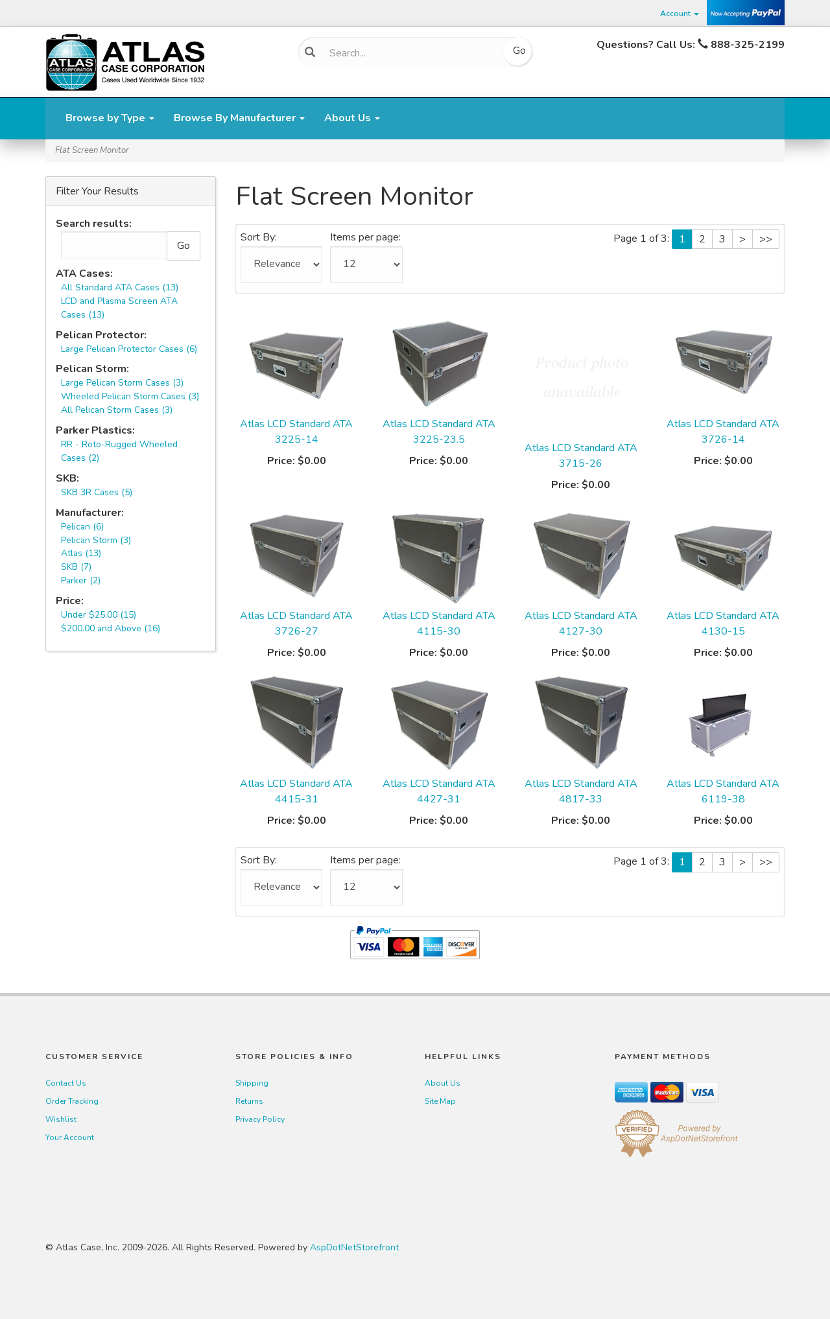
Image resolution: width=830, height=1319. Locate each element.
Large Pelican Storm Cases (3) (122, 383)
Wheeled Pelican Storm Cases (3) (130, 396)
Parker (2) (81, 580)
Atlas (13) (81, 553)
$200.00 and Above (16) (110, 628)
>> (765, 239)
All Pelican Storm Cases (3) (116, 410)
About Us (352, 118)
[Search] (411, 53)
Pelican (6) (82, 526)
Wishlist (61, 1119)
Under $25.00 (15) (98, 615)
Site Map (440, 1101)
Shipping (251, 1083)
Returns (249, 1101)
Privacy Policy (260, 1119)
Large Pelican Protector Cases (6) (129, 349)
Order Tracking (72, 1101)
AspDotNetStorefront (354, 1247)
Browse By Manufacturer (239, 118)
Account (679, 13)
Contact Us (65, 1083)
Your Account (69, 1137)
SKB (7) (76, 567)
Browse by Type (109, 118)
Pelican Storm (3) (96, 540)
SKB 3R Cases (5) (96, 492)
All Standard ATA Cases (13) (119, 287)
